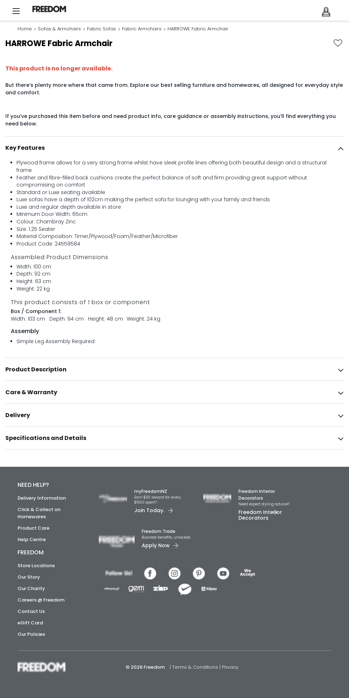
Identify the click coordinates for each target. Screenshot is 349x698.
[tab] (174, 149)
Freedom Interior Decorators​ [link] (256, 494)
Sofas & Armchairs (59, 29)
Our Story (29, 577)
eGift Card (30, 622)
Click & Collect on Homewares (39, 513)
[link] (52, 9)
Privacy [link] (230, 667)
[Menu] (16, 13)
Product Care (33, 528)
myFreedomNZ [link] (150, 491)
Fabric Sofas (101, 29)
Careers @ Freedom (41, 599)
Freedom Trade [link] (158, 531)
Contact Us (31, 611)
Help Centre (32, 539)
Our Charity (31, 588)
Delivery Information (42, 498)
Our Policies (31, 634)
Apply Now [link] (156, 545)
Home (25, 29)
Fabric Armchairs (141, 29)
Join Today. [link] (149, 510)
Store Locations (36, 565)
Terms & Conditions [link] (195, 667)
